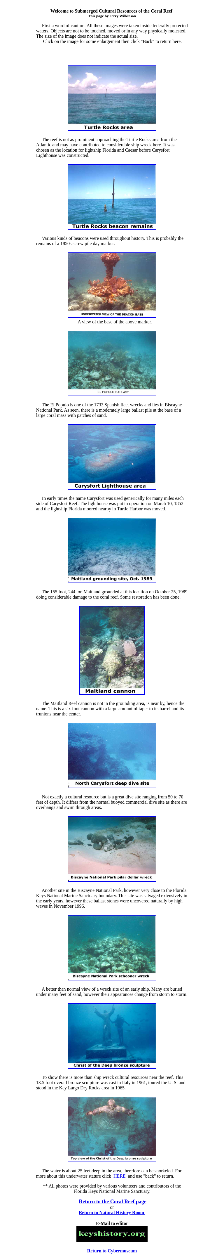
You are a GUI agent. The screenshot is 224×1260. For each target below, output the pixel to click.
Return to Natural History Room (112, 1212)
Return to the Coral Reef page (112, 1201)
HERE (119, 1176)
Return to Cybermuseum (112, 1250)
